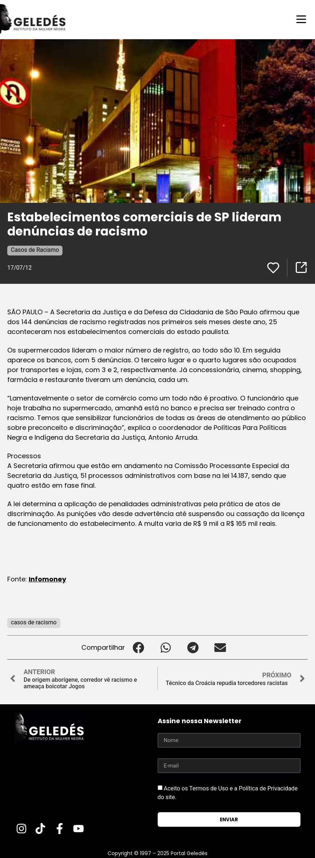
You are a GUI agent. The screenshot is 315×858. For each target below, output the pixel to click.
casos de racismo (34, 622)
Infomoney (47, 578)
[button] (138, 647)
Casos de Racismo (35, 249)
